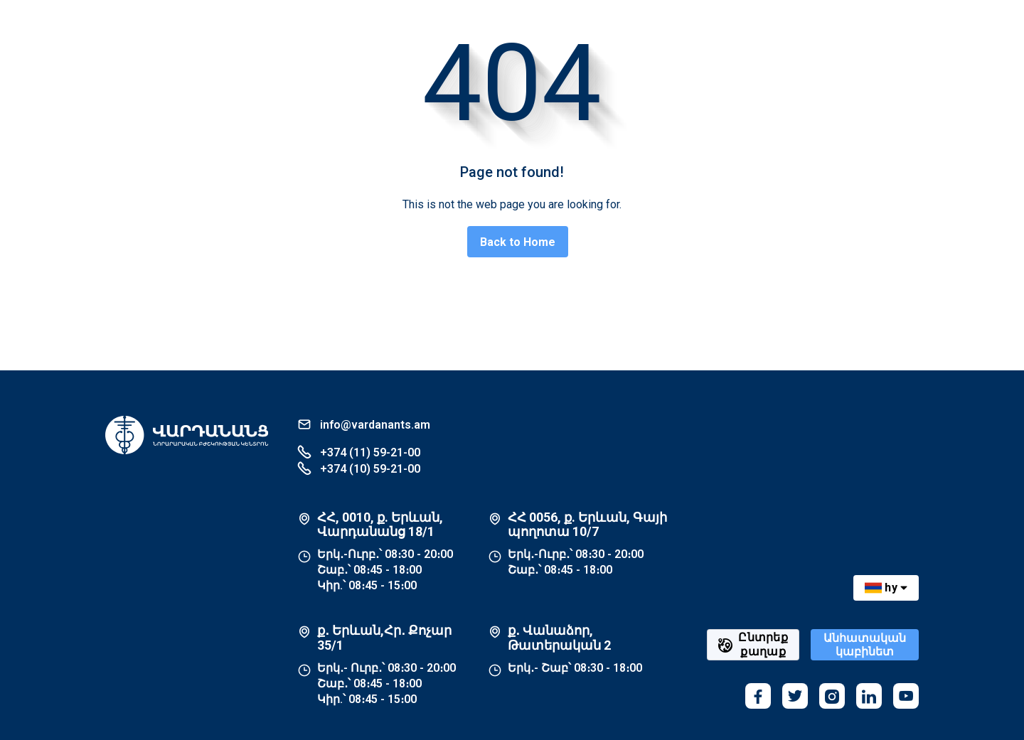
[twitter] (795, 696)
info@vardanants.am (363, 424)
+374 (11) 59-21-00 (358, 452)
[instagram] (832, 696)
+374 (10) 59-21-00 (358, 468)
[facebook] (758, 696)
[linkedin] (869, 696)
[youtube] (906, 696)
